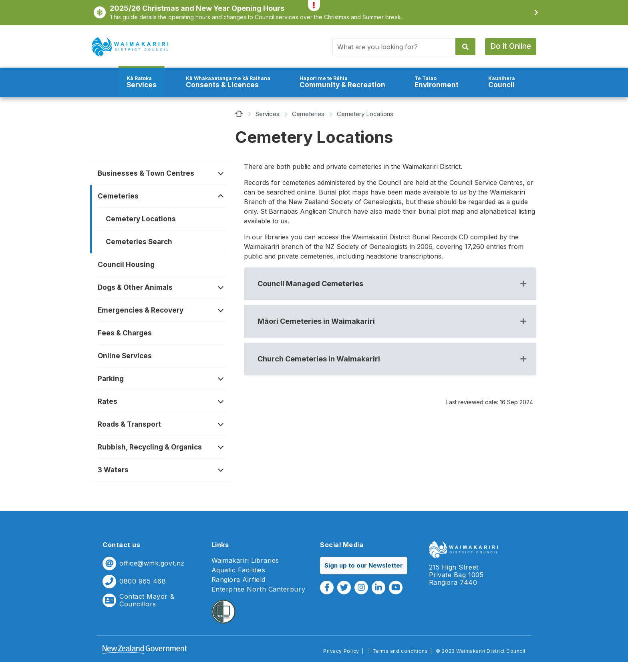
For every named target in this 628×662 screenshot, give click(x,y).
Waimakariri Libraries (245, 560)
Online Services (125, 356)
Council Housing (126, 265)
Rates (107, 401)
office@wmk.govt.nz (152, 563)
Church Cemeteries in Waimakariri (319, 359)
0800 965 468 (142, 581)
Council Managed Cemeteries (310, 283)
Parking (111, 379)
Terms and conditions (400, 651)
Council (501, 82)
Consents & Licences (228, 82)
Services (142, 82)
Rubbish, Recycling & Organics (150, 447)
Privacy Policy (341, 651)
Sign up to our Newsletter (363, 565)
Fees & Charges (125, 333)
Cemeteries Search (139, 242)
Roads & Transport (129, 424)
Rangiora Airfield (238, 580)
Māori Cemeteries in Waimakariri (316, 321)
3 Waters (113, 470)
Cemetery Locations (141, 219)
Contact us (121, 545)
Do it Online (510, 46)
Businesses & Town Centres (146, 173)
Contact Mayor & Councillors (146, 600)
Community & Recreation (342, 82)
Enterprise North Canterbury (258, 589)
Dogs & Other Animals (135, 287)
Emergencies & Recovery (140, 310)
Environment (437, 82)
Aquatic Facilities (238, 570)
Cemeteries (308, 114)
